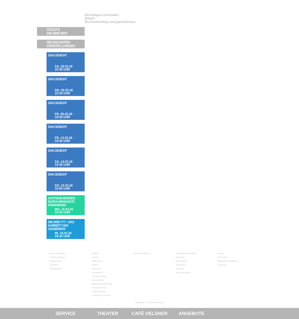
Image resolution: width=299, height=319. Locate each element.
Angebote (191, 313)
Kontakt (221, 253)
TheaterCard (180, 265)
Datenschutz (222, 257)
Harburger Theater (99, 288)
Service (66, 313)
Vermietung (96, 269)
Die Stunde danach (183, 272)
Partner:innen (97, 261)
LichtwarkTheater (99, 291)
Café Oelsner (149, 313)
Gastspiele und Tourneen (101, 295)
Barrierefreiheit (56, 261)
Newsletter (54, 265)
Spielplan (95, 253)
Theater (107, 313)
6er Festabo (180, 257)
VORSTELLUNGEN (65, 44)
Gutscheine (180, 269)
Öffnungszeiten (56, 269)
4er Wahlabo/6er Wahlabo (186, 253)
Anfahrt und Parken (57, 257)
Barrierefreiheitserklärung (228, 261)
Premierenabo (181, 261)
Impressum (222, 265)
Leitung (95, 257)
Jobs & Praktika (98, 280)
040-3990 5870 (65, 31)
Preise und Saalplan (57, 253)
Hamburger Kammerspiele (102, 284)
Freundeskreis (97, 272)
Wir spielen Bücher (99, 276)
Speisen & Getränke (141, 253)
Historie (95, 265)
